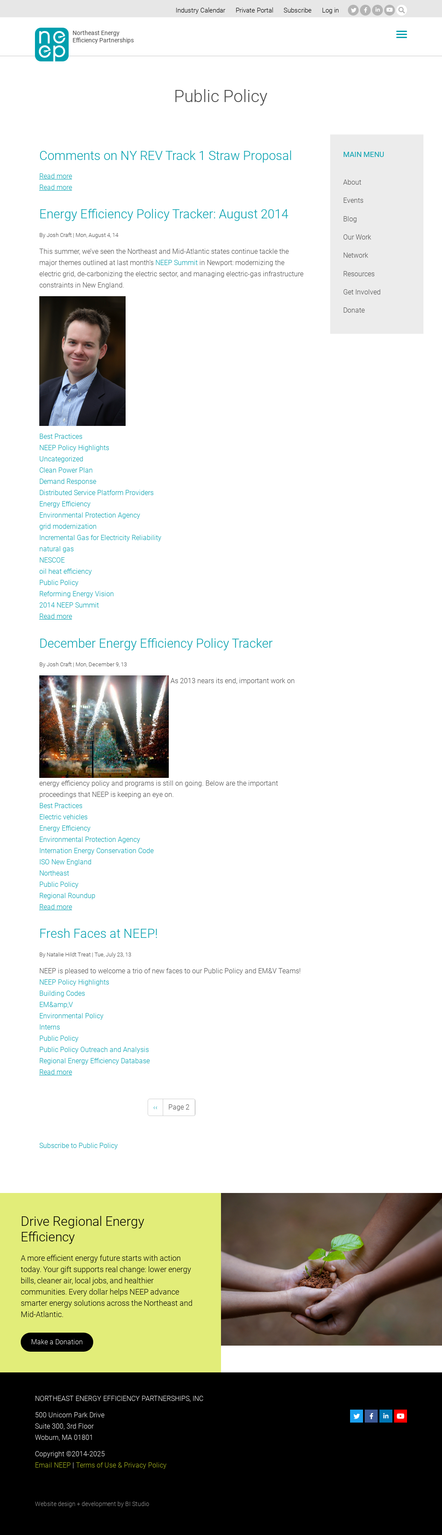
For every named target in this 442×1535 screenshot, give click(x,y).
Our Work (357, 237)
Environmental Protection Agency (89, 515)
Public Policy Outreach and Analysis (93, 1050)
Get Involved (361, 292)
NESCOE (52, 560)
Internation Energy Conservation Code (96, 851)
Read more (55, 176)
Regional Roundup (67, 896)
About (352, 182)
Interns (49, 1027)
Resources (359, 274)
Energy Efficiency (65, 504)
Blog (350, 219)
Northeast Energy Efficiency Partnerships (103, 36)
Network (356, 255)
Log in (329, 10)
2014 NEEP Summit (69, 605)
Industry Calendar (198, 10)
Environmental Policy (70, 1016)
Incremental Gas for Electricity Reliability (100, 538)
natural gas (56, 549)
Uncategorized (61, 459)
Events (353, 200)
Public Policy (58, 583)
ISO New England (65, 862)
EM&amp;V (56, 1005)
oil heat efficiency (65, 571)
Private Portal (253, 10)
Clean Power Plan (65, 470)
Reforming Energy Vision (76, 594)
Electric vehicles (63, 817)
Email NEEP (52, 1465)
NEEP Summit (176, 263)
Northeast (54, 873)
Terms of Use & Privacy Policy (120, 1465)
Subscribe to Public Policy (78, 1146)
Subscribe (296, 10)
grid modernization (67, 526)
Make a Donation (56, 1342)
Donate (354, 310)
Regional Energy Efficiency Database (94, 1061)
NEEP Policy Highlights (73, 448)
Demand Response (68, 481)
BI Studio (136, 1503)
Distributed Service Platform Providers (96, 493)
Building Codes (61, 993)
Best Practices (60, 436)
